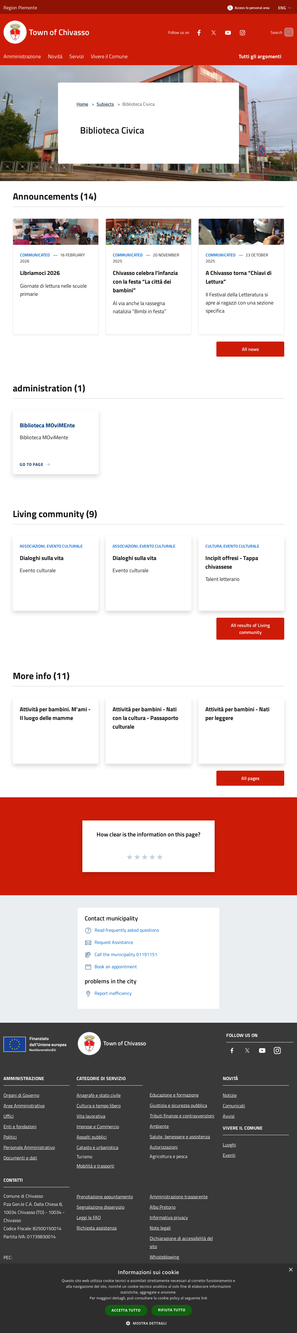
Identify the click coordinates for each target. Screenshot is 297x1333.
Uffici (8, 1116)
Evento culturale (65, 546)
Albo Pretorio (162, 1206)
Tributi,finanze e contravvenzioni (182, 1115)
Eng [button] (285, 8)
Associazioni (32, 546)
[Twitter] (203, 32)
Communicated (35, 255)
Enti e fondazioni (20, 1126)
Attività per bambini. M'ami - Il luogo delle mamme (55, 713)
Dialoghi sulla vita (42, 557)
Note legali (160, 1227)
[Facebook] (189, 32)
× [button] (290, 1270)
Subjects (105, 104)
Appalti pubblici (92, 1136)
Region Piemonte (20, 7)
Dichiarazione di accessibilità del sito (181, 1242)
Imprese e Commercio (98, 1126)
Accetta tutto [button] (126, 1310)
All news (250, 349)
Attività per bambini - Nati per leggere (237, 713)
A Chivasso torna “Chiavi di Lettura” (238, 277)
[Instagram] (232, 32)
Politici (10, 1136)
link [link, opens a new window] (204, 1298)
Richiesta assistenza (97, 1227)
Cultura (213, 546)
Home (82, 104)
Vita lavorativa (91, 1116)
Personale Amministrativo (29, 1147)
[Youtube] (218, 32)
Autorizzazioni (164, 1147)
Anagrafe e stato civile (99, 1095)
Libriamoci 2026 (40, 272)
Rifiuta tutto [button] (172, 1310)
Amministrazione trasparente (179, 1196)
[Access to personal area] (248, 7)
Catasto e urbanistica (97, 1147)
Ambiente (159, 1126)
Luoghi (229, 1144)
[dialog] (148, 1298)
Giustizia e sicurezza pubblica (178, 1105)
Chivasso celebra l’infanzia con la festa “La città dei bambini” (145, 281)
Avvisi (229, 1116)
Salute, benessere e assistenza (180, 1136)
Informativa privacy (169, 1217)
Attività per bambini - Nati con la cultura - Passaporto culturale (145, 718)
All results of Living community (250, 629)
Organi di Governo (21, 1095)
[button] (148, 1323)
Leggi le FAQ (89, 1217)
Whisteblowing (164, 1256)
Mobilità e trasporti (95, 1165)
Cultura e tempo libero (99, 1105)
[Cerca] (287, 32)
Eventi (229, 1155)
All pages (250, 778)
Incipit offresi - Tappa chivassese (231, 562)
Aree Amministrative (24, 1105)
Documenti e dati (20, 1157)
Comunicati (234, 1105)
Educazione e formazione (174, 1094)
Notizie (230, 1095)
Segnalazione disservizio (100, 1206)
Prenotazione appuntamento (105, 1196)
